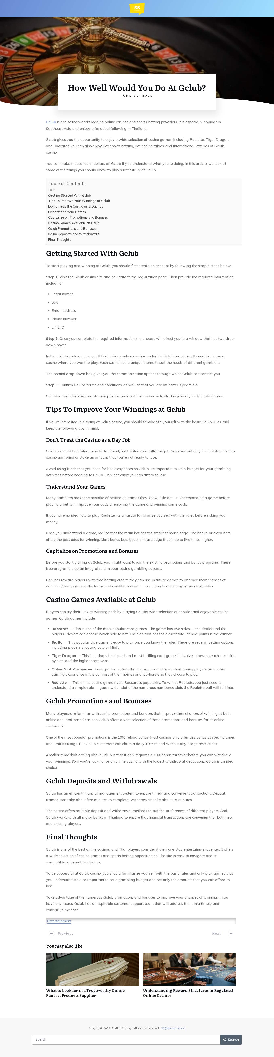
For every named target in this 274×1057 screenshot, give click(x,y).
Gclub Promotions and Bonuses (72, 229)
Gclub (51, 122)
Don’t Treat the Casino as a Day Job (76, 206)
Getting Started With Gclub (69, 195)
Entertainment (59, 921)
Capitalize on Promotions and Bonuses (78, 217)
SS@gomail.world (173, 1028)
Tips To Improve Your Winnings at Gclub (79, 201)
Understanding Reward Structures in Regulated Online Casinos (189, 977)
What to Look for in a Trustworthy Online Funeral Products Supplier (92, 977)
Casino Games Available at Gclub (74, 223)
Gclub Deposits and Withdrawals (73, 234)
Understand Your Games (67, 212)
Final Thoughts (59, 240)
